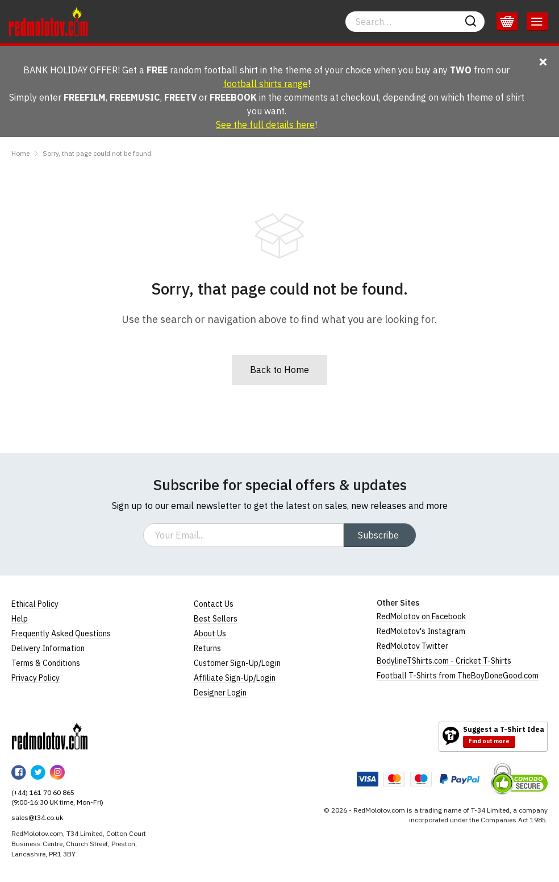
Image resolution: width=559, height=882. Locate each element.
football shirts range (265, 83)
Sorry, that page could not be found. (98, 153)
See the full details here (265, 124)
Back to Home (279, 369)
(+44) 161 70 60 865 (42, 792)
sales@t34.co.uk (37, 817)
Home (20, 153)
